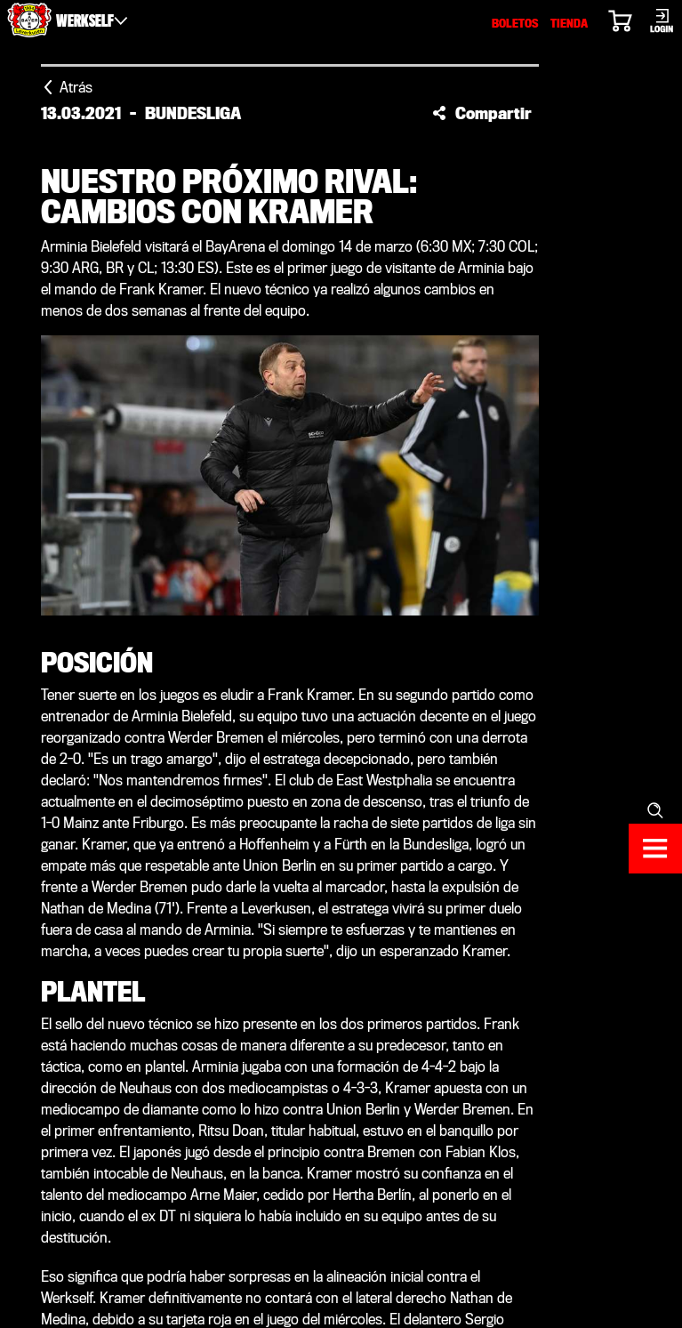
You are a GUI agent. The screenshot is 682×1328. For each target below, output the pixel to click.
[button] (482, 113)
